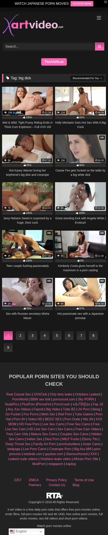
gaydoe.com (54, 454)
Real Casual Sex (18, 394)
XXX (93, 454)
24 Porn (84, 409)
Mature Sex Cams (44, 434)
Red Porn (65, 414)
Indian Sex (34, 439)
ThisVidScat (53, 62)
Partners (35, 485)
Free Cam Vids (17, 434)
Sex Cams (65, 429)
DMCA (34, 480)
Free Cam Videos (88, 429)
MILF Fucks (70, 439)
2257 (18, 480)
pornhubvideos (70, 444)
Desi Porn (52, 439)
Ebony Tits (90, 439)
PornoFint (44, 404)
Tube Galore (84, 414)
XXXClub (40, 394)
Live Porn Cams (35, 449)
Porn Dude (72, 419)
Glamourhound (77, 454)
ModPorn (39, 464)
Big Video (53, 409)
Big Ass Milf (82, 449)
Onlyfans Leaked (87, 394)
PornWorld (20, 399)
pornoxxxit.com (64, 399)
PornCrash (62, 404)
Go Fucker (13, 414)
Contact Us (57, 485)
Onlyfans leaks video (55, 459)
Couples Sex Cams (74, 434)
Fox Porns (31, 414)
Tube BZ (69, 409)
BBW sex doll (40, 399)
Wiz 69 (88, 419)
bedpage (14, 449)
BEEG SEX (53, 419)
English (18, 531)
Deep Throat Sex (18, 444)
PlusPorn (28, 404)
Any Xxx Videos (19, 409)
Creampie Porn (60, 449)
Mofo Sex (48, 414)
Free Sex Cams (78, 424)
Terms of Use (84, 480)
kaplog (71, 464)
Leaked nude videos (23, 459)
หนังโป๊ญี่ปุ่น (81, 404)
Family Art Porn (44, 444)
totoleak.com (33, 454)
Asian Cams (92, 444)
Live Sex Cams (53, 424)
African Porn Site (85, 459)
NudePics (12, 404)
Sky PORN (86, 399)
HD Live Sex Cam (41, 429)
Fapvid (38, 409)
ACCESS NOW (82, 3)
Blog (76, 485)
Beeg (96, 409)
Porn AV (19, 419)
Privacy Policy (56, 480)
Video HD (35, 419)
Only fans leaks (61, 394)
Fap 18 (98, 404)
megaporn (55, 464)
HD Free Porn (29, 424)
